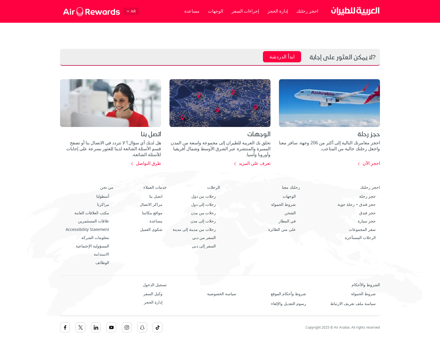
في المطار (287, 221)
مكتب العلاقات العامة (91, 213)
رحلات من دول (203, 196)
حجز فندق (367, 213)
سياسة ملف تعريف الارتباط (353, 304)
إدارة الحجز (277, 11)
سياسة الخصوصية (221, 294)
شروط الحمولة (283, 205)
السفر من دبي (204, 238)
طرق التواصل (148, 164)
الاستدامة (101, 254)
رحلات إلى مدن (203, 221)
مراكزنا (103, 205)
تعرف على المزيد (255, 164)
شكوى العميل (151, 230)
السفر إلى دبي (204, 246)
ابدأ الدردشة (282, 56)
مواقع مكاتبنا (152, 213)
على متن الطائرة (282, 230)
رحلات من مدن (203, 213)
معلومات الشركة (95, 238)
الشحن (290, 213)
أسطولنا (102, 196)
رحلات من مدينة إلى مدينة (194, 230)
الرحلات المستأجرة (360, 238)
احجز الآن (371, 164)
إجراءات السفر (245, 11)
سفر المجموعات (362, 230)
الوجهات (215, 11)
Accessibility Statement (87, 230)
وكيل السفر (152, 294)
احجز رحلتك (307, 11)
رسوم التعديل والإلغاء (288, 304)
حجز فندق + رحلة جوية (357, 205)
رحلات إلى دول (203, 205)
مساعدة (192, 11)
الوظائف (102, 263)
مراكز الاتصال (151, 205)
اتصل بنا (155, 196)
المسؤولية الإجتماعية (92, 246)
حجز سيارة (367, 221)
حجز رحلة (367, 196)
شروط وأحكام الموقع (288, 294)
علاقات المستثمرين (93, 221)
